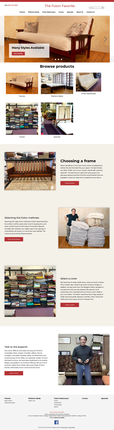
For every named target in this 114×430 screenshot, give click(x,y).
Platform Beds (33, 12)
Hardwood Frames (10, 402)
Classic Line (31, 400)
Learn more (13, 373)
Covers (61, 12)
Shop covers (69, 305)
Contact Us (90, 12)
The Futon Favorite (60, 6)
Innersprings (58, 405)
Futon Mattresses (48, 12)
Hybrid (56, 407)
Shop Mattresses (14, 239)
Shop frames (69, 183)
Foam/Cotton (58, 402)
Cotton (56, 400)
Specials (70, 12)
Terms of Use (64, 427)
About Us (79, 12)
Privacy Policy (71, 427)
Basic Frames (8, 400)
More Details (18, 53)
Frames (22, 12)
